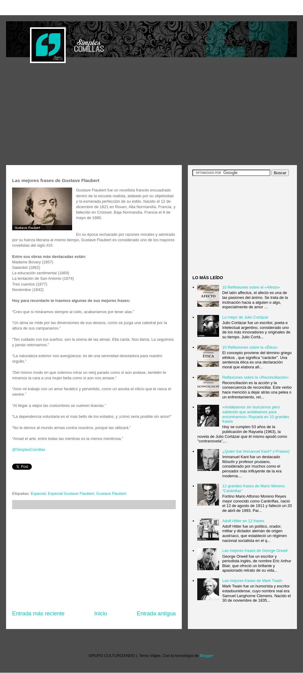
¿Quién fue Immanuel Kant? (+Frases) (255, 451)
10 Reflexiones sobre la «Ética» (250, 347)
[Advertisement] (111, 115)
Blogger (206, 655)
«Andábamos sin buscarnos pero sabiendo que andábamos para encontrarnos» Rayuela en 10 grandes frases (255, 414)
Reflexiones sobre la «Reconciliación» (255, 377)
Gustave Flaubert (111, 493)
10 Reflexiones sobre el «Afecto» (251, 287)
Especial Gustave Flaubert (71, 493)
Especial (38, 493)
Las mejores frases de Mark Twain (252, 580)
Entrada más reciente (38, 613)
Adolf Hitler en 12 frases (243, 521)
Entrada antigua (156, 613)
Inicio (100, 613)
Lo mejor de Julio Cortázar (245, 317)
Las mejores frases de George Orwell (254, 550)
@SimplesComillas (28, 449)
